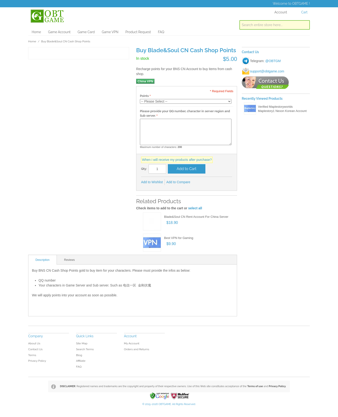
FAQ (161, 32)
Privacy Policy (37, 360)
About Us (34, 343)
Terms (32, 355)
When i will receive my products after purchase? (177, 160)
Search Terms (85, 349)
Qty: (144, 169)
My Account (131, 343)
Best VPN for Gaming (178, 238)
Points (144, 96)
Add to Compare (178, 182)
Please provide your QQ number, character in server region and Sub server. (185, 113)
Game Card (86, 32)
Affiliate (80, 360)
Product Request (138, 32)
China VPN (145, 81)
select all (195, 208)
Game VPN (110, 32)
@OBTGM (273, 61)
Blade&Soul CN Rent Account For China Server (196, 216)
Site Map (81, 343)
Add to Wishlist (152, 182)
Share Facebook (200, 182)
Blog (79, 355)
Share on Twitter (210, 182)
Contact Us (35, 349)
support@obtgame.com (267, 71)
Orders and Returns (136, 349)
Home (36, 32)
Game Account (59, 32)
